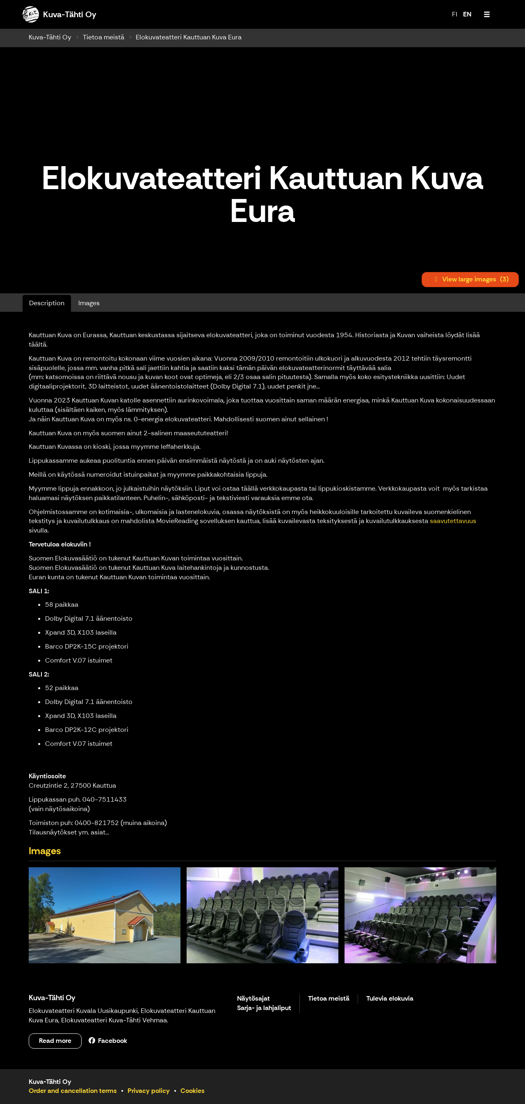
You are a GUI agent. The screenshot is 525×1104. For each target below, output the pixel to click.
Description (46, 303)
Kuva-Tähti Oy (50, 37)
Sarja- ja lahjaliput (264, 1008)
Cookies (192, 1090)
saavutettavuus (453, 521)
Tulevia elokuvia (389, 999)
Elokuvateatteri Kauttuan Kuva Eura (189, 37)
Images (89, 303)
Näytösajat (253, 999)
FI (454, 14)
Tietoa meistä (103, 37)
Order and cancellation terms (73, 1090)
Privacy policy (149, 1090)
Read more (55, 1040)
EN (467, 14)
